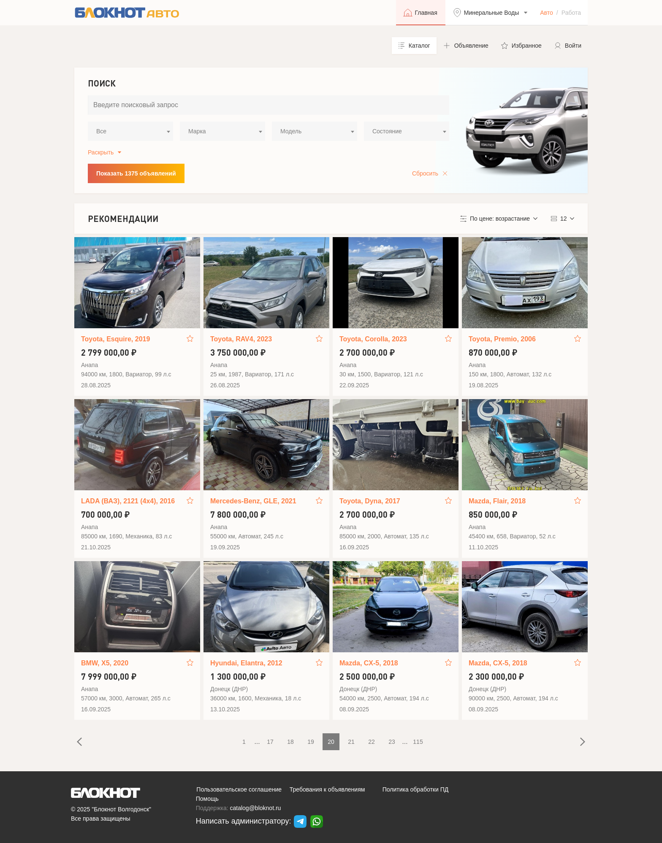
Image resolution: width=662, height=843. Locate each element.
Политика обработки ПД (416, 789)
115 (418, 741)
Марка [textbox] (197, 131)
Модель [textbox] (290, 131)
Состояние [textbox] (387, 131)
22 (371, 741)
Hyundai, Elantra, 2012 (246, 663)
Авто (546, 12)
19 (310, 741)
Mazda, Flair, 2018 (497, 501)
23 (391, 741)
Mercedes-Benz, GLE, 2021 (253, 501)
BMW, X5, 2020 (104, 663)
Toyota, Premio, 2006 (502, 339)
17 (270, 741)
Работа (571, 12)
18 (290, 741)
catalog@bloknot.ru (255, 808)
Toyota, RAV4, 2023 (241, 339)
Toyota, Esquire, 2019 (115, 339)
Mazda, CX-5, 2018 (368, 663)
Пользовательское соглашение (239, 789)
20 (331, 741)
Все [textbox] (101, 131)
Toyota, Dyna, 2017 (369, 501)
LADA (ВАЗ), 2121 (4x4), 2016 (128, 501)
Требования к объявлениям (327, 789)
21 (351, 741)
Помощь (207, 798)
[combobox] (130, 131)
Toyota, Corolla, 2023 (373, 339)
